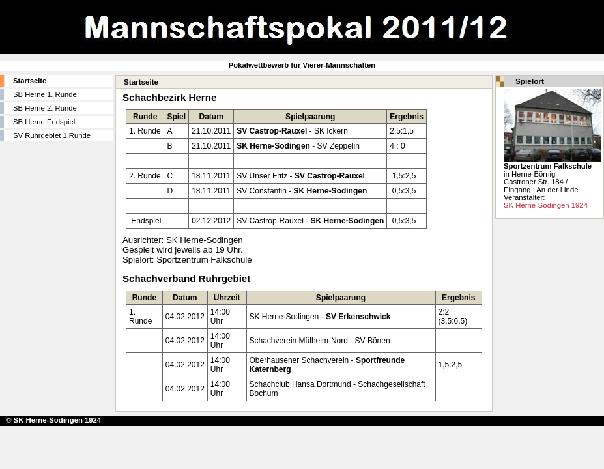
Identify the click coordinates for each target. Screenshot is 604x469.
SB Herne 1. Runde (45, 94)
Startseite (29, 81)
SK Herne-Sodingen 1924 (546, 205)
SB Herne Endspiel (44, 122)
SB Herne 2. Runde (45, 108)
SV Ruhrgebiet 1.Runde (52, 135)
